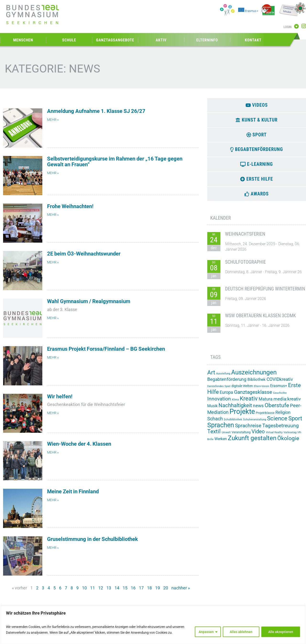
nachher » (180, 587)
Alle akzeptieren (280, 632)
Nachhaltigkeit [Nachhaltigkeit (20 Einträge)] (235, 408)
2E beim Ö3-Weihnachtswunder (83, 254)
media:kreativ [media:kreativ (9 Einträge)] (287, 402)
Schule (69, 40)
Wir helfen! (59, 397)
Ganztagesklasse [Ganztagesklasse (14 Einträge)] (253, 395)
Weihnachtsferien (245, 237)
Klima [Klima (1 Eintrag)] (235, 402)
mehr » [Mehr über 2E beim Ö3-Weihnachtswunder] (53, 262)
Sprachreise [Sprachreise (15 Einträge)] (248, 429)
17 (141, 587)
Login (288, 27)
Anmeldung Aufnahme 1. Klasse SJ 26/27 (96, 111)
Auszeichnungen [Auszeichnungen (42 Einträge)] (254, 375)
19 (157, 587)
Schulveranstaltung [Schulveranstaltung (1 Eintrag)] (254, 422)
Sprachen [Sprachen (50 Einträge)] (220, 428)
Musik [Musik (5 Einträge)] (212, 409)
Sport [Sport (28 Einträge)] (295, 421)
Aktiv (161, 40)
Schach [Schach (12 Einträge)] (215, 422)
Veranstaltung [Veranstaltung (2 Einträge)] (241, 435)
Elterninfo (207, 40)
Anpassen (206, 632)
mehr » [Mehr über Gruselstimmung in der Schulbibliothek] (53, 548)
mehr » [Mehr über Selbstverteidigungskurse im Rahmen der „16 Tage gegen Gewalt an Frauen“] (53, 173)
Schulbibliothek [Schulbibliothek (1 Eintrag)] (233, 422)
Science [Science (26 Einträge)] (277, 421)
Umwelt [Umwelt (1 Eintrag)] (226, 435)
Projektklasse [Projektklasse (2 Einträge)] (265, 416)
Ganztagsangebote (115, 40)
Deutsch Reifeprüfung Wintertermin (265, 292)
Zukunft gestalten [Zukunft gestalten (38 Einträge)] (252, 440)
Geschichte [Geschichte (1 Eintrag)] (280, 396)
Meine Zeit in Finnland (73, 491)
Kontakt (253, 40)
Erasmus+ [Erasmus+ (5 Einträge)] (278, 389)
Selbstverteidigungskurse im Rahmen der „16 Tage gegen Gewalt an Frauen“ (114, 161)
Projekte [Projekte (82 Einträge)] (242, 415)
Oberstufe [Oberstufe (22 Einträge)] (277, 408)
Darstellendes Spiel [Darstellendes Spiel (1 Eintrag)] (218, 389)
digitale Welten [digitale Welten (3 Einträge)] (242, 389)
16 (133, 587)
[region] (153, 625)
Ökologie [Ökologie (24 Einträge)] (288, 441)
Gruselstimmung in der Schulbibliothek (92, 539)
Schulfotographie (245, 265)
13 (108, 587)
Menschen (23, 40)
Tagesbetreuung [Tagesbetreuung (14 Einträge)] (280, 429)
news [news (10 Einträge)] (258, 408)
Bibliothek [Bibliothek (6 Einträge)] (256, 382)
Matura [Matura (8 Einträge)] (266, 402)
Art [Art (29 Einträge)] (211, 375)
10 (84, 587)
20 (165, 587)
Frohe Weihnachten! (70, 206)
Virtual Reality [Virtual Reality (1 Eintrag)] (274, 435)
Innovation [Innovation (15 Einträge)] (219, 402)
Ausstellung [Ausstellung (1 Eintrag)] (223, 376)
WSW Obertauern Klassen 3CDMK (260, 319)
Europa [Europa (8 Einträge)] (226, 395)
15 (125, 587)
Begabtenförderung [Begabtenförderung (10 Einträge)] (226, 382)
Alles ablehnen (241, 632)
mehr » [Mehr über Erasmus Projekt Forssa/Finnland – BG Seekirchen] (53, 357)
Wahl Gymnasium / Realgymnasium (88, 301)
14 (117, 587)
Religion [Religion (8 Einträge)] (282, 415)
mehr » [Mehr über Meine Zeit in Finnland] (53, 500)
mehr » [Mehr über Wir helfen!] (53, 413)
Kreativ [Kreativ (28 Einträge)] (249, 401)
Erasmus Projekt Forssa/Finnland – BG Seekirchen (106, 349)
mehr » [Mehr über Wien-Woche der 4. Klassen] (53, 452)
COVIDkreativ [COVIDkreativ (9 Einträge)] (280, 382)
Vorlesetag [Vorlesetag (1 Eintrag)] (290, 435)
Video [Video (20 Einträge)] (258, 434)
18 (149, 587)
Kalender (220, 221)
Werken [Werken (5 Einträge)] (220, 441)
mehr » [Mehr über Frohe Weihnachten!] (53, 215)
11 (92, 587)
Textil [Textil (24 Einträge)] (214, 434)
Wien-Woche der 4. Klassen (79, 444)
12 (100, 587)
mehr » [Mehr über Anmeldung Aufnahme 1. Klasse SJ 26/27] (53, 120)
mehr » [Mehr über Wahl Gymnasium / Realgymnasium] (53, 318)
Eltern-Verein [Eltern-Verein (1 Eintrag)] (261, 389)
